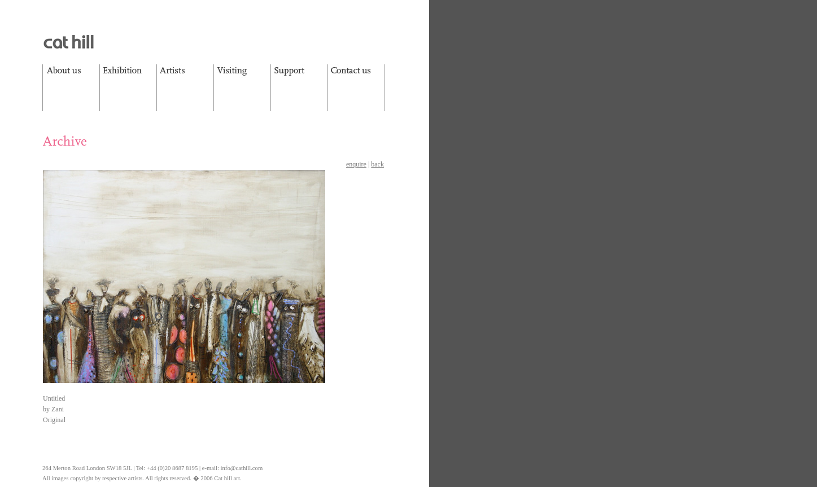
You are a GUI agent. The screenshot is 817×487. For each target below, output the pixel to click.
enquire (356, 164)
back (377, 164)
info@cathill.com (242, 468)
